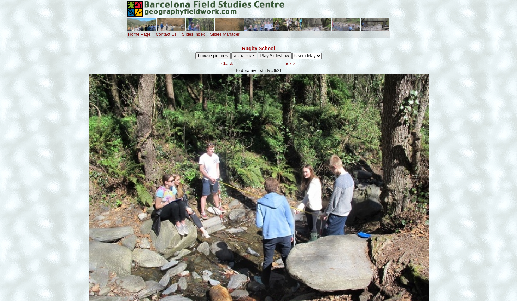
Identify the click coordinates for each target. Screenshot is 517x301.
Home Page (139, 34)
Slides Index (193, 34)
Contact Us (166, 34)
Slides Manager (224, 34)
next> (290, 63)
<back (227, 63)
